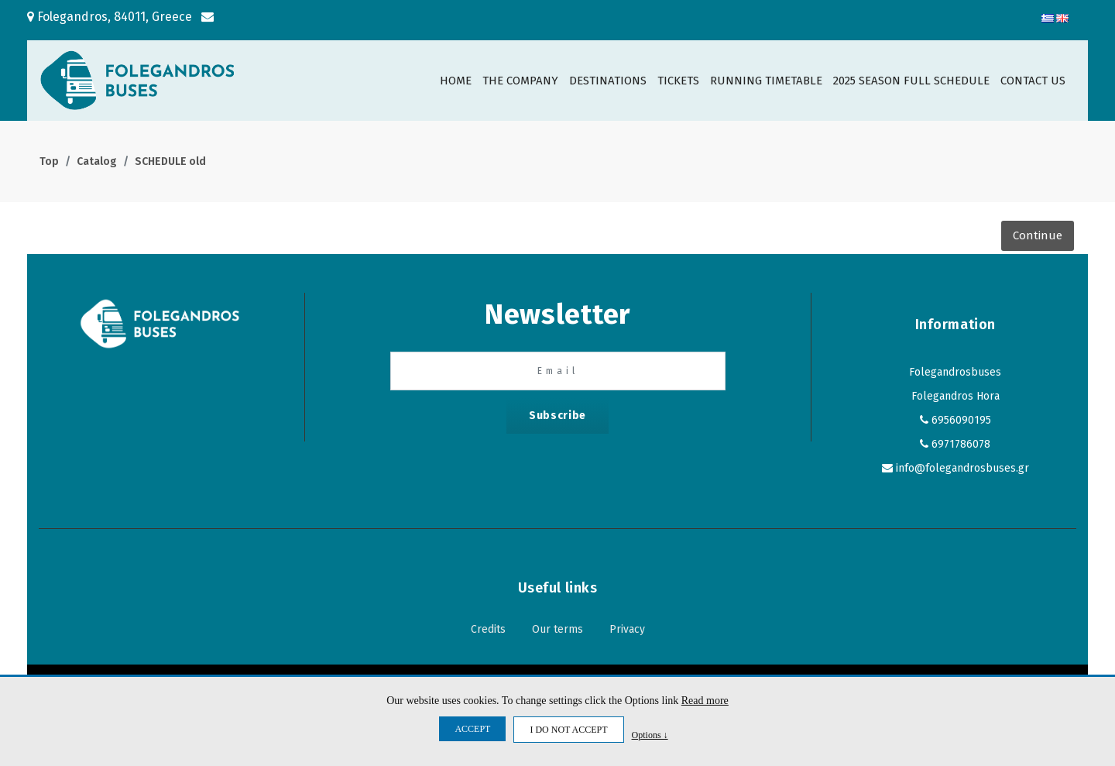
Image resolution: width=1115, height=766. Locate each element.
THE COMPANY (520, 81)
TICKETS (678, 81)
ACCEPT (472, 728)
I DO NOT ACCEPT (568, 729)
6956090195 (961, 420)
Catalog (97, 161)
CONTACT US (1032, 81)
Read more (705, 700)
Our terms (557, 629)
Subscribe (557, 415)
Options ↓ (650, 735)
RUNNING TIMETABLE (766, 81)
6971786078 (960, 444)
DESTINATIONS (608, 81)
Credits (488, 629)
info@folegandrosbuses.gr (962, 468)
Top (49, 161)
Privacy (627, 629)
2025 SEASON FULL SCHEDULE (911, 81)
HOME (456, 81)
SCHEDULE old (170, 161)
